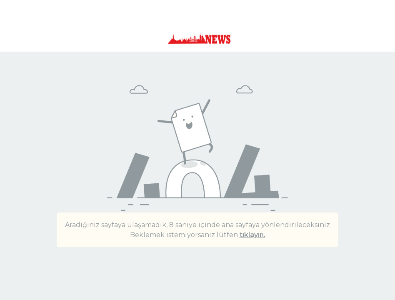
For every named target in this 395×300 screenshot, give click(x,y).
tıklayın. (252, 235)
